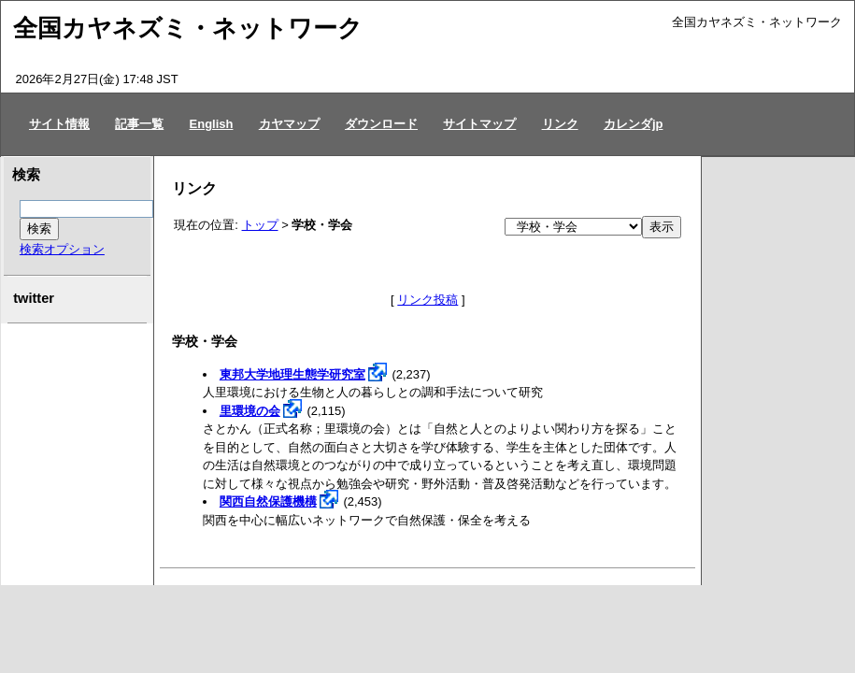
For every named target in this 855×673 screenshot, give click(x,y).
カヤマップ (289, 124)
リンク (560, 124)
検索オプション (62, 249)
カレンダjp (633, 124)
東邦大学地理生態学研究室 (292, 374)
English (212, 124)
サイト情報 (59, 124)
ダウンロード (381, 124)
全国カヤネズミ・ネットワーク (188, 28)
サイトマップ (479, 124)
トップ (260, 225)
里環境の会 (250, 411)
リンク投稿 (427, 300)
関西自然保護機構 (268, 501)
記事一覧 (139, 124)
